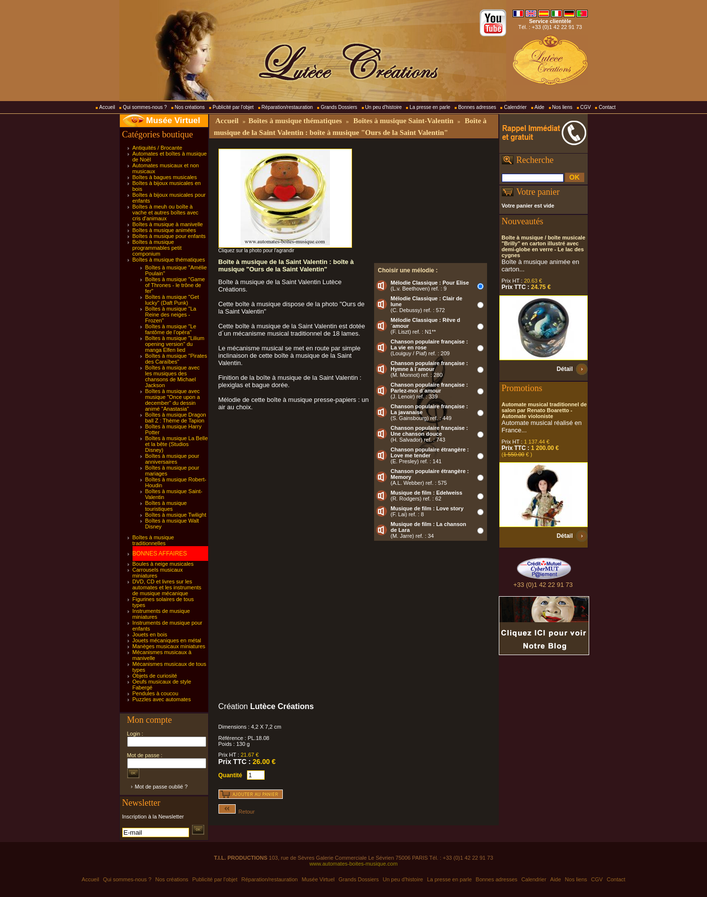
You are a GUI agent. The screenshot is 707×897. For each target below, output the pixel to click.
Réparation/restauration (287, 107)
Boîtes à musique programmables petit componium (157, 248)
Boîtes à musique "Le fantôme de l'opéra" (170, 329)
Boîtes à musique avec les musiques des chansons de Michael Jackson (172, 376)
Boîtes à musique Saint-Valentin (403, 121)
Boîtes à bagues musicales (165, 177)
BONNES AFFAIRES (160, 553)
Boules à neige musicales (163, 564)
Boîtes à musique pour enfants (169, 236)
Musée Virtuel (173, 120)
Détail (565, 369)
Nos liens (562, 107)
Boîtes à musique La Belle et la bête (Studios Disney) (176, 444)
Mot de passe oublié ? (161, 787)
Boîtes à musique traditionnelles (153, 540)
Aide (539, 107)
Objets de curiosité (155, 676)
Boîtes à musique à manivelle (168, 224)
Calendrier (515, 107)
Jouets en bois (150, 634)
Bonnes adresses (477, 107)
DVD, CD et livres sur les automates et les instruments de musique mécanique (167, 587)
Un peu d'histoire (383, 107)
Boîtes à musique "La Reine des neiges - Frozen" (170, 314)
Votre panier (538, 192)
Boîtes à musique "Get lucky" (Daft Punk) (172, 300)
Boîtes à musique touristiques (166, 506)
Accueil (107, 107)
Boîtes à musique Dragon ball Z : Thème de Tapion (175, 417)
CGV (585, 107)
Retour (236, 812)
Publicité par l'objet (233, 107)
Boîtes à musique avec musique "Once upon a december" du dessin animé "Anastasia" (172, 400)
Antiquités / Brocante (158, 148)
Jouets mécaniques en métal (167, 640)
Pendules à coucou (156, 693)
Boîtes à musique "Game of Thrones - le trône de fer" (175, 285)
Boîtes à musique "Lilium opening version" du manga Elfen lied (175, 344)
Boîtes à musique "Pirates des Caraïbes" (176, 359)
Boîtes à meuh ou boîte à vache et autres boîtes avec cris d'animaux (166, 212)
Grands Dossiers (339, 107)
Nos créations (190, 107)
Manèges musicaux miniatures (169, 646)
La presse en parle (429, 107)
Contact (606, 107)
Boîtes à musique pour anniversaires (172, 459)
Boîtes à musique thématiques (169, 260)
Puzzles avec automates (162, 699)
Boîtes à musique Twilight (176, 515)
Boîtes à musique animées (164, 230)
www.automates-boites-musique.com (353, 864)
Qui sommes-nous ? (144, 107)
